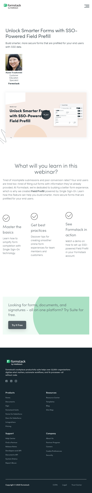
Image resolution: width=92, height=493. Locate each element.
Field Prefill (38, 195)
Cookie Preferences (54, 451)
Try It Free (17, 329)
